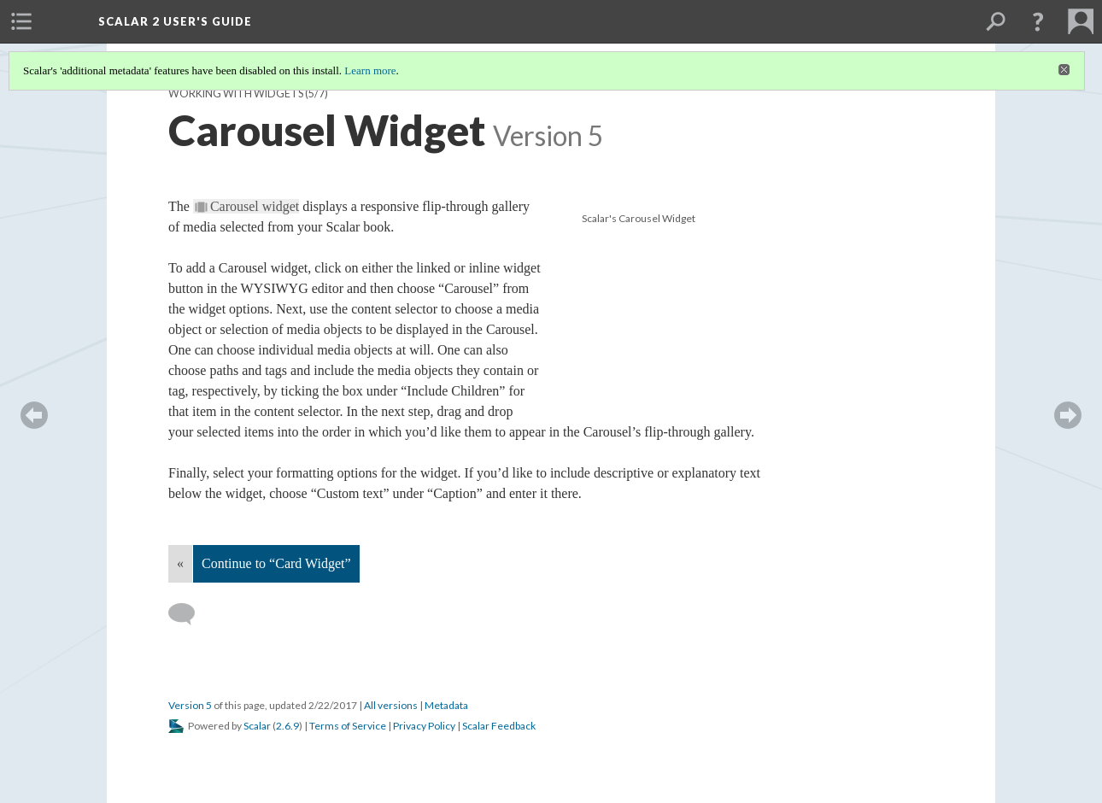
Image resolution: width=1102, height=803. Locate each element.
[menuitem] (21, 21)
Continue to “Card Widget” (276, 563)
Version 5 (190, 705)
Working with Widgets (235, 93)
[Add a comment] (189, 614)
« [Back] (180, 563)
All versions (391, 705)
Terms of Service (347, 725)
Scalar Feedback (499, 725)
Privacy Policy (424, 725)
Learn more (370, 70)
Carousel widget (254, 206)
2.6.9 (287, 725)
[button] (1038, 21)
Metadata (446, 705)
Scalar (257, 725)
